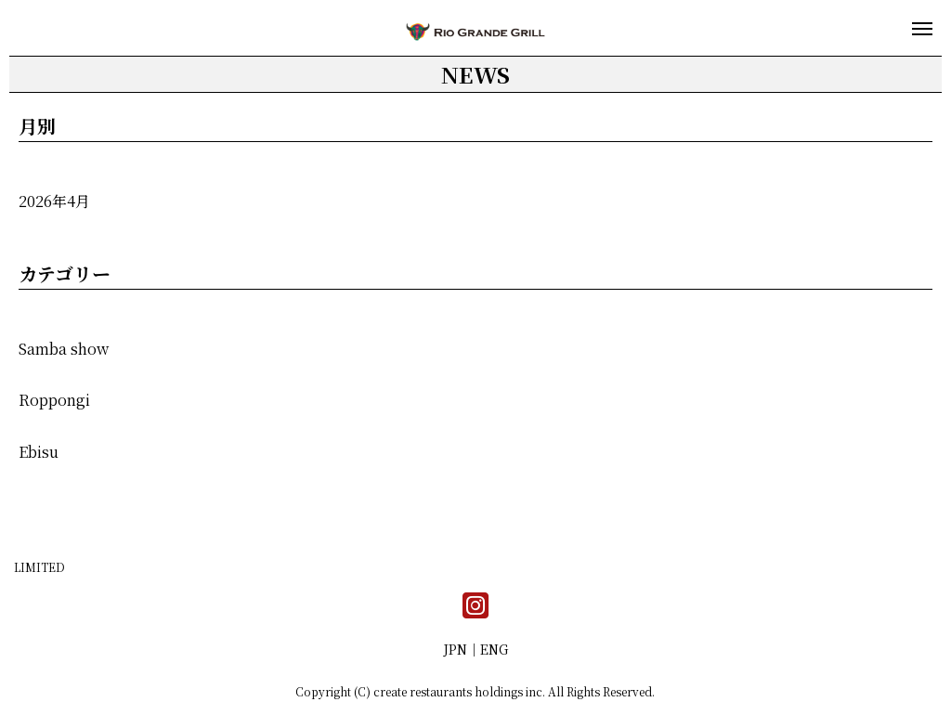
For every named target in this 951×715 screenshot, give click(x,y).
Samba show (64, 348)
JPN (455, 649)
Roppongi (54, 399)
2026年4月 (54, 201)
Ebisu (39, 451)
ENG (494, 649)
